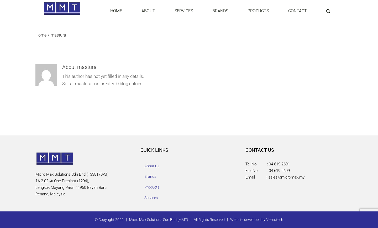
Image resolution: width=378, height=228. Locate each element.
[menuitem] (120, 11)
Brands (150, 176)
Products (151, 187)
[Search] (328, 11)
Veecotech (274, 219)
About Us (151, 166)
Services (151, 198)
